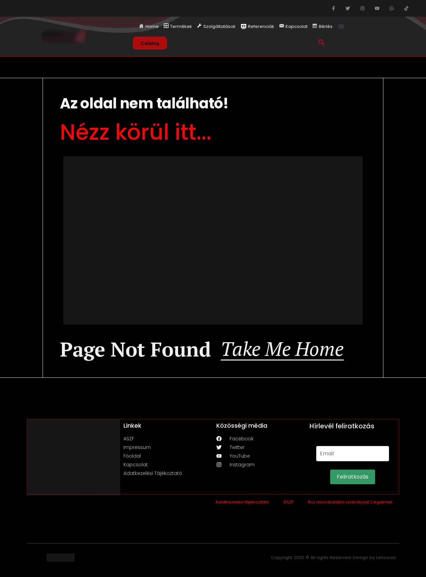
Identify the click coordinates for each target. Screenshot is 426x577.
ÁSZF (288, 504)
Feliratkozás (352, 479)
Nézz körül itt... (135, 132)
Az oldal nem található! (144, 103)
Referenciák (257, 26)
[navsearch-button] (321, 41)
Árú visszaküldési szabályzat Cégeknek (350, 504)
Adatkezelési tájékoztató (242, 504)
